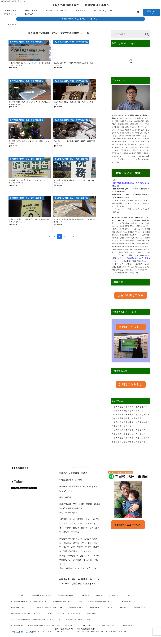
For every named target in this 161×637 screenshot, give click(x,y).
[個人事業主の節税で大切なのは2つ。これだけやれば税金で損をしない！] (81, 181)
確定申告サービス (128, 593)
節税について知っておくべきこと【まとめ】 (64, 605)
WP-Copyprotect (27, 627)
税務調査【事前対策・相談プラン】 (49, 599)
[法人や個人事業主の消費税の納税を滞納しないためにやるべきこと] (81, 225)
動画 (80, 593)
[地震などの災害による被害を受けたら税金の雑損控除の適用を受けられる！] (32, 225)
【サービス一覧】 (10, 10)
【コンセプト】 (85, 617)
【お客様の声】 (80, 10)
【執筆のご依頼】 (17, 623)
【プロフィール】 (10, 14)
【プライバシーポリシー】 (106, 617)
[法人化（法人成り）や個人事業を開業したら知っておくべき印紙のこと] (81, 50)
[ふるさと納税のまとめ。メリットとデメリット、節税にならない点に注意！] (32, 50)
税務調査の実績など (76, 599)
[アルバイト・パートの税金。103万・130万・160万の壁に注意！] (81, 137)
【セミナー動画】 (31, 10)
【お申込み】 (29, 14)
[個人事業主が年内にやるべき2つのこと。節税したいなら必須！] (32, 137)
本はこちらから (139, 155)
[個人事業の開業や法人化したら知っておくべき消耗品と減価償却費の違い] (32, 94)
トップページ (113, 587)
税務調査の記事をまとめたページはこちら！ (80, 19)
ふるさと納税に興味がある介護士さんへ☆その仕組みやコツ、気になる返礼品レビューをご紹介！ (131, 269)
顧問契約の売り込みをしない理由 (78, 611)
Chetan (17, 627)
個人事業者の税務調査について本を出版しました (29, 593)
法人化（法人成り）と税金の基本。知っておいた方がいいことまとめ (100, 623)
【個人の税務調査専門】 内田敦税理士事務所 (80, 5)
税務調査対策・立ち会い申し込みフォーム (26, 605)
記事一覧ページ (92, 605)
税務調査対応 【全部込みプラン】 (133, 599)
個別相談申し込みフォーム (63, 593)
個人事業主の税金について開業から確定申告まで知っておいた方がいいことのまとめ (42, 617)
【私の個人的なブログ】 (103, 10)
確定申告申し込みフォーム (20, 599)
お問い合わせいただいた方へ (40, 623)
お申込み (99, 587)
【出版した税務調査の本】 (56, 10)
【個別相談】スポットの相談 (40, 587)
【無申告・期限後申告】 (66, 587)
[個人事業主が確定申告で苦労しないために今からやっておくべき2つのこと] (32, 181)
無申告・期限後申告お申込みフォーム (102, 593)
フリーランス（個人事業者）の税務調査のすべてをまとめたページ (35, 611)
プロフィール (129, 587)
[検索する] (147, 33)
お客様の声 (85, 587)
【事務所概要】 (128, 617)
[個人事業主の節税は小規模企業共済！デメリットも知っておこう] (81, 94)
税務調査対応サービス (151, 12)
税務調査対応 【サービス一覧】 (102, 599)
